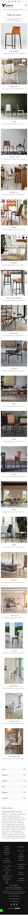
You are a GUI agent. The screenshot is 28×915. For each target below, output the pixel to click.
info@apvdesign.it (16, 898)
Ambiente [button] (4, 775)
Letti (21, 853)
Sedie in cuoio (22, 9)
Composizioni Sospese (7, 875)
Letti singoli (21, 856)
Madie (7, 872)
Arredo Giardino (21, 880)
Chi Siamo (6, 848)
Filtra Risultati (14, 20)
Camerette (21, 860)
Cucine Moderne (7, 862)
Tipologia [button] (4, 792)
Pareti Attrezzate (7, 870)
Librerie (7, 868)
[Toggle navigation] (26, 5)
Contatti (7, 854)
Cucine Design (7, 860)
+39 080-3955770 (15, 896)
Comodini (21, 854)
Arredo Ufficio (21, 874)
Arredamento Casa (10, 9)
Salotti (7, 873)
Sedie (17, 9)
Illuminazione (21, 866)
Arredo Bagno (21, 846)
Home (4, 9)
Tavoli (7, 881)
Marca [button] (3, 769)
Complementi (21, 868)
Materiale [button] (4, 781)
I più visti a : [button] (5, 798)
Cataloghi (7, 850)
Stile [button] (3, 786)
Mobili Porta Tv (7, 877)
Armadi (21, 858)
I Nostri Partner (7, 852)
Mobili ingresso (7, 879)
